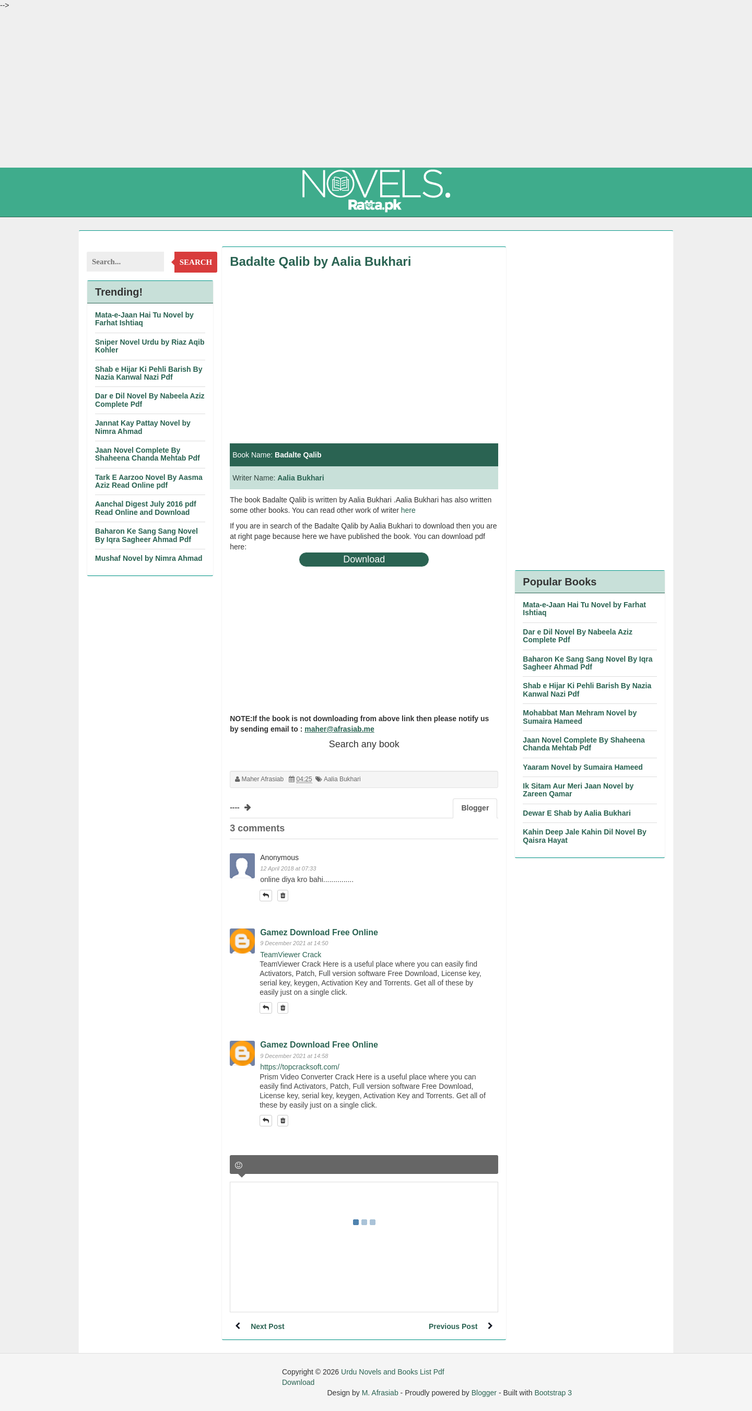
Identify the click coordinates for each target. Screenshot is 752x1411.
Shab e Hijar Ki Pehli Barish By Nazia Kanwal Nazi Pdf (148, 373)
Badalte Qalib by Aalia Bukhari (320, 261)
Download (364, 559)
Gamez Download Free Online (319, 932)
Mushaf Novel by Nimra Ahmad (149, 558)
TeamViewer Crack (290, 954)
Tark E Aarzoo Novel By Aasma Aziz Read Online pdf (149, 481)
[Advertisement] (376, 89)
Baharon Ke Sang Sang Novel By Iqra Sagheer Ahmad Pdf (146, 535)
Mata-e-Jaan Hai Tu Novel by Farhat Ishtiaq (144, 319)
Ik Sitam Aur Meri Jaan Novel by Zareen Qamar (578, 790)
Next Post (268, 1326)
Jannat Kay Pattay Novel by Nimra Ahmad (143, 427)
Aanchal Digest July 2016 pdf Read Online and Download (145, 508)
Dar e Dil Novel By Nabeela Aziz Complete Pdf (150, 400)
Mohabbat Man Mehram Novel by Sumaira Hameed (580, 717)
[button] (266, 895)
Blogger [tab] (475, 808)
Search (196, 262)
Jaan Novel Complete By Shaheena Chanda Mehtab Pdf (147, 454)
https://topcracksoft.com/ (299, 1067)
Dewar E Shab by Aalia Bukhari (576, 813)
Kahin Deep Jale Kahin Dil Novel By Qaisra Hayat (585, 836)
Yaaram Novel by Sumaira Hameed (583, 767)
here (408, 510)
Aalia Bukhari (300, 478)
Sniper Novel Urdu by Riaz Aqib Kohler (150, 346)
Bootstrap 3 (553, 1393)
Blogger (484, 1393)
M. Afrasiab (380, 1393)
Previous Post (453, 1326)
